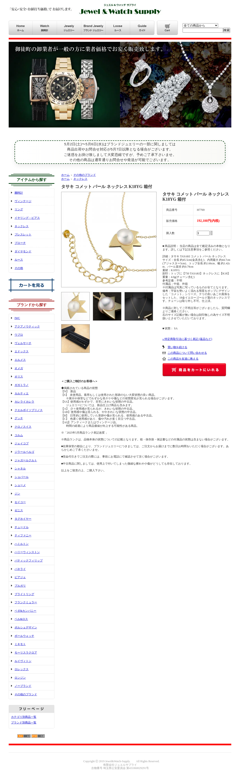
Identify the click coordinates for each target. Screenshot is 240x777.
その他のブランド (26, 694)
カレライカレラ (24, 401)
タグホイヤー (23, 518)
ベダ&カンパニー (25, 610)
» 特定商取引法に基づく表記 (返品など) (187, 339)
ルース (19, 259)
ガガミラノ (22, 385)
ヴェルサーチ (23, 343)
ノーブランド (23, 686)
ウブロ (19, 334)
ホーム (65, 175)
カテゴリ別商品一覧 (23, 717)
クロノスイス (23, 426)
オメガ (19, 368)
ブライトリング (24, 594)
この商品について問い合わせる (187, 352)
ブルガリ (20, 585)
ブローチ (20, 243)
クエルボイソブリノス (29, 410)
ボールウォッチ (24, 636)
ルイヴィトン (23, 661)
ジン (17, 493)
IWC (17, 318)
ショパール (22, 477)
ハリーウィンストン (27, 552)
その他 (19, 268)
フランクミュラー (26, 602)
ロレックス (22, 669)
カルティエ (22, 393)
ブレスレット (23, 234)
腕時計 (19, 192)
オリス (19, 376)
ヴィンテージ (23, 201)
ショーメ (20, 485)
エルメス (20, 360)
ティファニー (23, 535)
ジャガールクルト (26, 460)
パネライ (20, 569)
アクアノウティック (27, 326)
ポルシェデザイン (26, 627)
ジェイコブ (22, 443)
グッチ (19, 418)
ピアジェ (20, 577)
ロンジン (20, 677)
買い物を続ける (177, 347)
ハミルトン (22, 544)
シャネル (20, 468)
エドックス (22, 351)
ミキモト (20, 644)
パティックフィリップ (29, 560)
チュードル (22, 527)
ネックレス (22, 226)
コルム (19, 435)
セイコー (20, 502)
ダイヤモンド (23, 251)
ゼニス (19, 510)
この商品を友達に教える (183, 358)
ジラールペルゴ (24, 452)
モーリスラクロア (26, 652)
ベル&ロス (21, 619)
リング (19, 209)
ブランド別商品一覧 (23, 722)
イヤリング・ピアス (27, 217)
